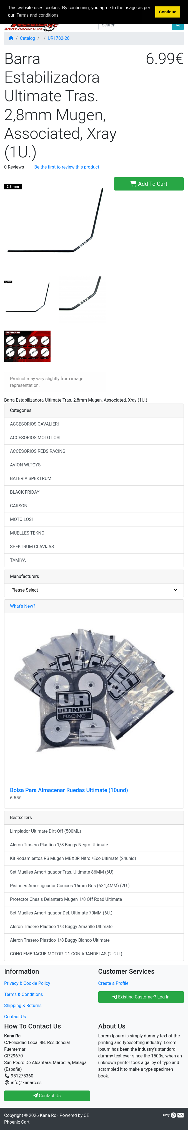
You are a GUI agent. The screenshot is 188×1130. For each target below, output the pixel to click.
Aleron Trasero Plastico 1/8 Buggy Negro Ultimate (59, 844)
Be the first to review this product (66, 167)
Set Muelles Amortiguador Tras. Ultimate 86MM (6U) (62, 872)
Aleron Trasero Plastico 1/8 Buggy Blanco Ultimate (60, 940)
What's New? (22, 606)
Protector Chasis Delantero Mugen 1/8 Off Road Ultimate (66, 899)
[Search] (135, 24)
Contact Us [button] (47, 1095)
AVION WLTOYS (25, 465)
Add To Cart (148, 183)
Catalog (27, 38)
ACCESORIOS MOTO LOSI (35, 437)
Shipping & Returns (23, 1005)
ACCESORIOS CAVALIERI (34, 424)
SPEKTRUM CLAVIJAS (32, 546)
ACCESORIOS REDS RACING (38, 451)
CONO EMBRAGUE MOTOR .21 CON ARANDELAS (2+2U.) (66, 953)
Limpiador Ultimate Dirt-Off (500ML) (45, 831)
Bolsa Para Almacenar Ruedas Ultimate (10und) (69, 790)
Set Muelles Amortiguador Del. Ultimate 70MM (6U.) (61, 913)
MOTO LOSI (21, 519)
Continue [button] (167, 12)
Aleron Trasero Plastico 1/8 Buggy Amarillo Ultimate (61, 926)
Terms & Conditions (23, 994)
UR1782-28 (59, 38)
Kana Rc (48, 1115)
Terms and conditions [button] (38, 15)
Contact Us (15, 1016)
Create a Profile (113, 983)
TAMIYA (18, 560)
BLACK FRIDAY (24, 492)
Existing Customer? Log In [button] (140, 997)
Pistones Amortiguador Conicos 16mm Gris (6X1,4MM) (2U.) (70, 885)
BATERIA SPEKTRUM (30, 478)
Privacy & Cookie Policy (27, 983)
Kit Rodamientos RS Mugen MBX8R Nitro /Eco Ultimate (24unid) (73, 858)
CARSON (18, 505)
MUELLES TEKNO (27, 533)
